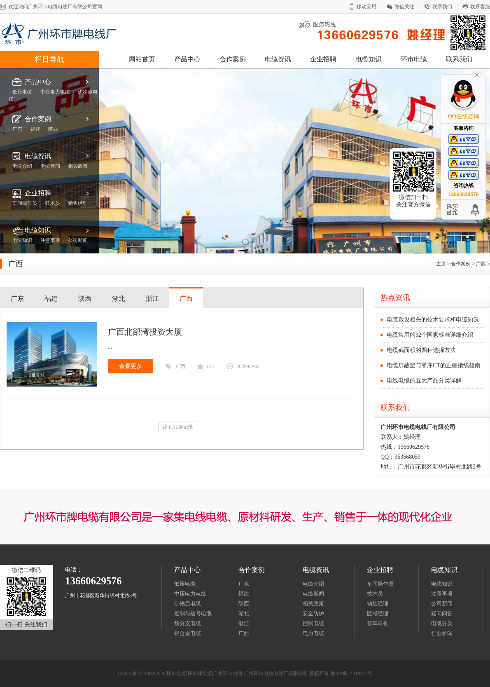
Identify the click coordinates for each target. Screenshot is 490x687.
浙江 (152, 298)
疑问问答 (442, 613)
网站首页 (142, 59)
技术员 (375, 594)
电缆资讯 (278, 59)
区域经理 (377, 613)
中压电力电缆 (190, 594)
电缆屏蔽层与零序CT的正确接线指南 (434, 365)
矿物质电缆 (187, 603)
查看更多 (130, 366)
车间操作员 (380, 584)
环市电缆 (414, 59)
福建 (51, 298)
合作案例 (232, 59)
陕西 (84, 298)
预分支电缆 (187, 623)
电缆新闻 (313, 594)
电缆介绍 (313, 584)
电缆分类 (442, 623)
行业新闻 (442, 633)
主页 (441, 264)
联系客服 (480, 6)
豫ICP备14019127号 (351, 673)
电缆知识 (368, 59)
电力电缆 (313, 633)
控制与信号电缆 (193, 613)
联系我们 (442, 6)
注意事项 (442, 594)
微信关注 (404, 6)
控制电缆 (313, 623)
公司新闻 (442, 603)
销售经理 (377, 603)
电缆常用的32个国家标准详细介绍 (430, 335)
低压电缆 (185, 584)
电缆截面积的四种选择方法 (421, 350)
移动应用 (366, 6)
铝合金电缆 (187, 633)
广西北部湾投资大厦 (145, 331)
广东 (17, 298)
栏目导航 (49, 59)
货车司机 (377, 623)
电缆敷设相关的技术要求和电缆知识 (433, 320)
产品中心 (187, 59)
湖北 (118, 298)
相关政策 (313, 603)
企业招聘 (323, 59)
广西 (481, 264)
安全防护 (313, 613)
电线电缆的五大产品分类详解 (424, 380)
